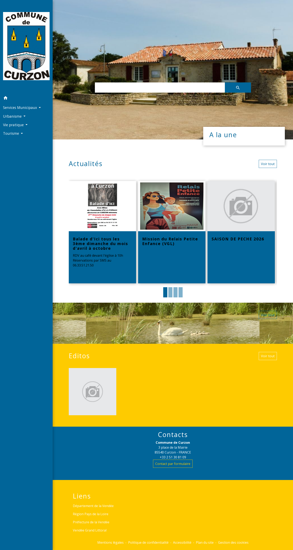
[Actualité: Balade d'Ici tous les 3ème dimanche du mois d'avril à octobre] (102, 232)
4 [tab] (181, 292)
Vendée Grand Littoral (90, 530)
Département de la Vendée (93, 506)
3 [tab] (175, 292)
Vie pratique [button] (14, 124)
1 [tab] (165, 292)
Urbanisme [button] (13, 116)
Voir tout (268, 164)
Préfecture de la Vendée (91, 522)
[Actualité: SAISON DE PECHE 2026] (241, 232)
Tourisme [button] (11, 133)
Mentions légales (110, 542)
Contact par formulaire (172, 463)
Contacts (173, 434)
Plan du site (205, 542)
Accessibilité (182, 542)
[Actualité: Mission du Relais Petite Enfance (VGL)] (171, 232)
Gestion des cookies (233, 542)
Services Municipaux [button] (20, 107)
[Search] (160, 87)
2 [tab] (170, 292)
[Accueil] (26, 47)
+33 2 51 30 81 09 (173, 457)
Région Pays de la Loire (90, 514)
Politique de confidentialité (148, 542)
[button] (26, 98)
